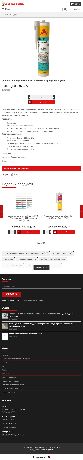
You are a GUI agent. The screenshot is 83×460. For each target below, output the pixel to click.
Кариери (5, 370)
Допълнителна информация (17, 168)
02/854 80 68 (18, 435)
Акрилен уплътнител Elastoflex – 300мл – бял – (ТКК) (59, 217)
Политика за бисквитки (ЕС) (13, 389)
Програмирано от (41, 457)
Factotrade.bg (50, 447)
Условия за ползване (10, 381)
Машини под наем (9, 377)
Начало (5, 355)
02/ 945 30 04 (7, 435)
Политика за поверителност (32, 300)
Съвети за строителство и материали (16, 359)
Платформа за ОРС (9, 392)
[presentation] (1, 211)
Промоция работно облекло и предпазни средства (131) (26, 253)
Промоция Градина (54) (62, 253)
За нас (4, 366)
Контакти (5, 374)
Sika (9, 153)
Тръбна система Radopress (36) (53, 259)
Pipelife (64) (8, 259)
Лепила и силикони (18, 157)
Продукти (5, 362)
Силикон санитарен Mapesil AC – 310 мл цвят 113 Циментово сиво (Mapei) (24, 218)
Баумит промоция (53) (27, 259)
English (77, 9)
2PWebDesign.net (46, 450)
